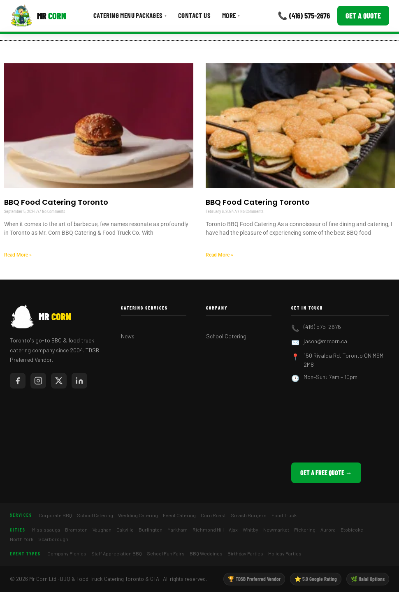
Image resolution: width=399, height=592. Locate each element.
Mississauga (46, 529)
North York (21, 539)
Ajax (233, 529)
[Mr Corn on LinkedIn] (79, 380)
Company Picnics (66, 553)
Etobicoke (352, 529)
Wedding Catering (138, 515)
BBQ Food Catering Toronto (56, 202)
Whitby (250, 529)
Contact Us (194, 15)
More (231, 15)
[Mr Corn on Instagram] (38, 380)
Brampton (76, 529)
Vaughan (102, 529)
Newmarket (276, 529)
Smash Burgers (249, 515)
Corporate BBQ (55, 515)
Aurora (328, 529)
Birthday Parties (245, 553)
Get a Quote (363, 15)
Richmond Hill (208, 529)
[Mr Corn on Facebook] (18, 380)
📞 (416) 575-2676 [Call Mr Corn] (304, 15)
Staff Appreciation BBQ (116, 553)
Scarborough (53, 539)
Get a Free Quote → (326, 472)
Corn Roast (213, 515)
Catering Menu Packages (130, 15)
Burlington (150, 529)
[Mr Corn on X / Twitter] (59, 380)
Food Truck (284, 515)
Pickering (304, 529)
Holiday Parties (285, 553)
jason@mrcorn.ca (325, 341)
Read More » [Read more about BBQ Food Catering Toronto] (18, 255)
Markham (177, 529)
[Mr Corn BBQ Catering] (38, 15)
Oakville (125, 529)
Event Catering (179, 515)
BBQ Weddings (206, 553)
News (128, 336)
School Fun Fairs (166, 553)
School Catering (226, 336)
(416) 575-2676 (322, 326)
